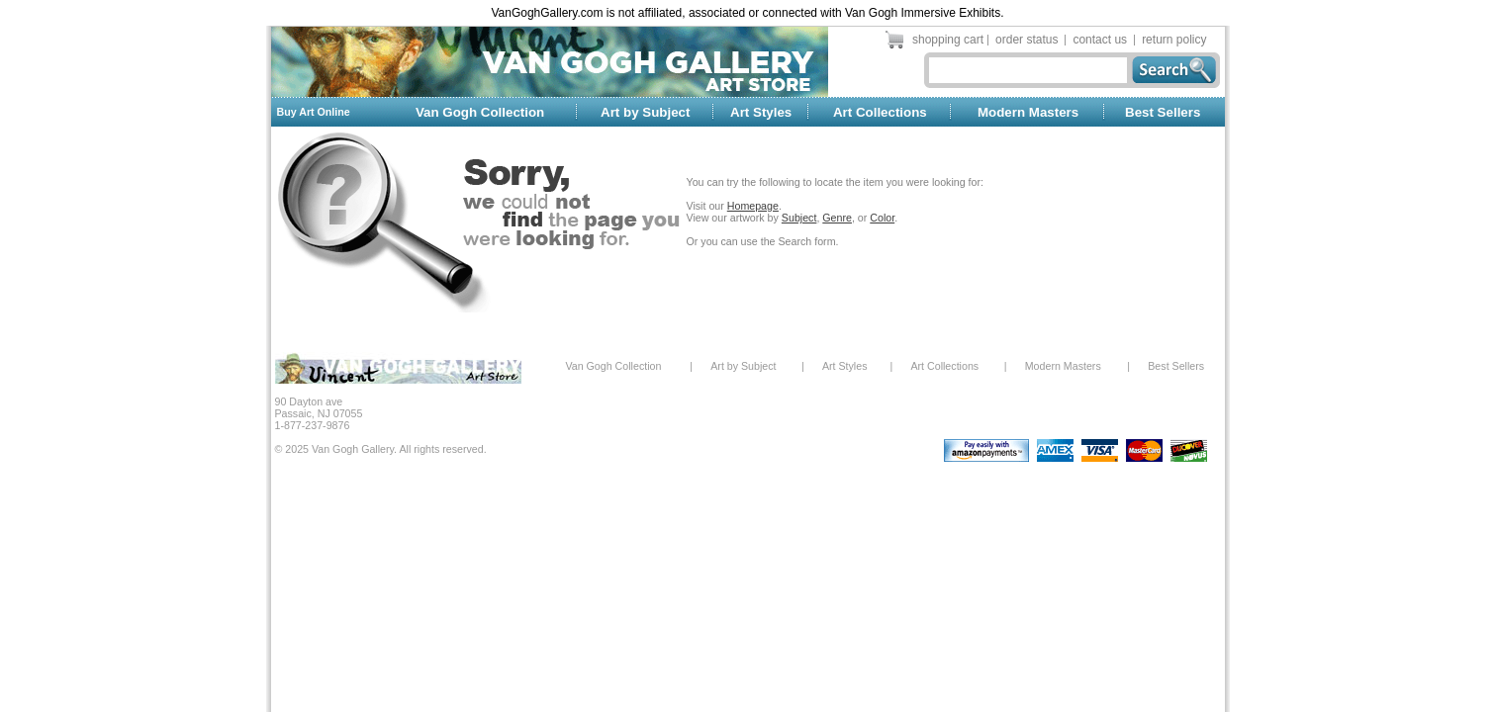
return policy (1174, 39)
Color (882, 217)
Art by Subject (645, 112)
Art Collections (880, 112)
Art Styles (761, 112)
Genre (837, 217)
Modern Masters (1028, 112)
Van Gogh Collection (480, 112)
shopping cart (947, 39)
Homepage (753, 206)
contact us (1100, 39)
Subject (799, 217)
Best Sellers (1162, 112)
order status (1026, 39)
